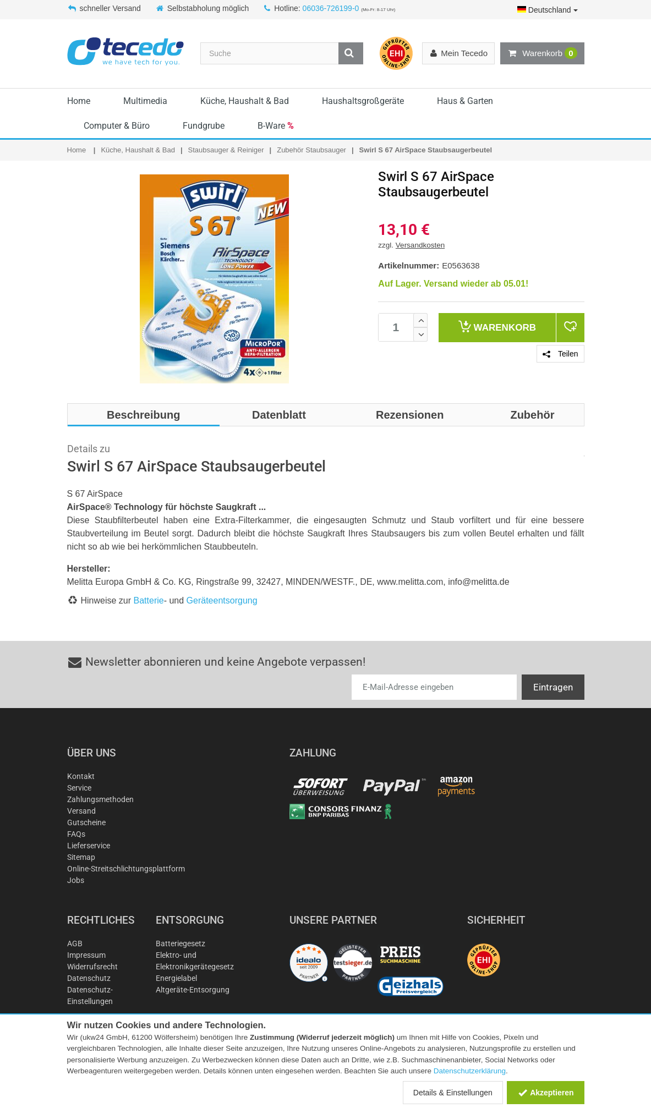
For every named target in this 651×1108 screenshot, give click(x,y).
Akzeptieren (545, 1092)
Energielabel (176, 978)
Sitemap (81, 857)
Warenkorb (542, 53)
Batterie (149, 600)
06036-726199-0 (331, 8)
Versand (81, 811)
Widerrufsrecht (92, 966)
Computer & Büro (117, 125)
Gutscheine (86, 822)
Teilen (560, 353)
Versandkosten (420, 245)
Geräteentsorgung (222, 600)
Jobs (75, 880)
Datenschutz (89, 978)
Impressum (86, 955)
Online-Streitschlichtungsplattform (126, 868)
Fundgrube (204, 125)
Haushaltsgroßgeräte (363, 101)
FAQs (76, 834)
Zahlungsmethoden (100, 799)
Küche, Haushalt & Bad (244, 101)
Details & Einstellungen (453, 1092)
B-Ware (276, 125)
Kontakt (81, 776)
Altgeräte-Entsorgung (192, 989)
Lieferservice (88, 845)
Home (78, 101)
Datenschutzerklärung (470, 1071)
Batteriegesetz (180, 943)
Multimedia (145, 101)
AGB (75, 943)
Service (79, 787)
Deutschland (547, 10)
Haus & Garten (465, 101)
